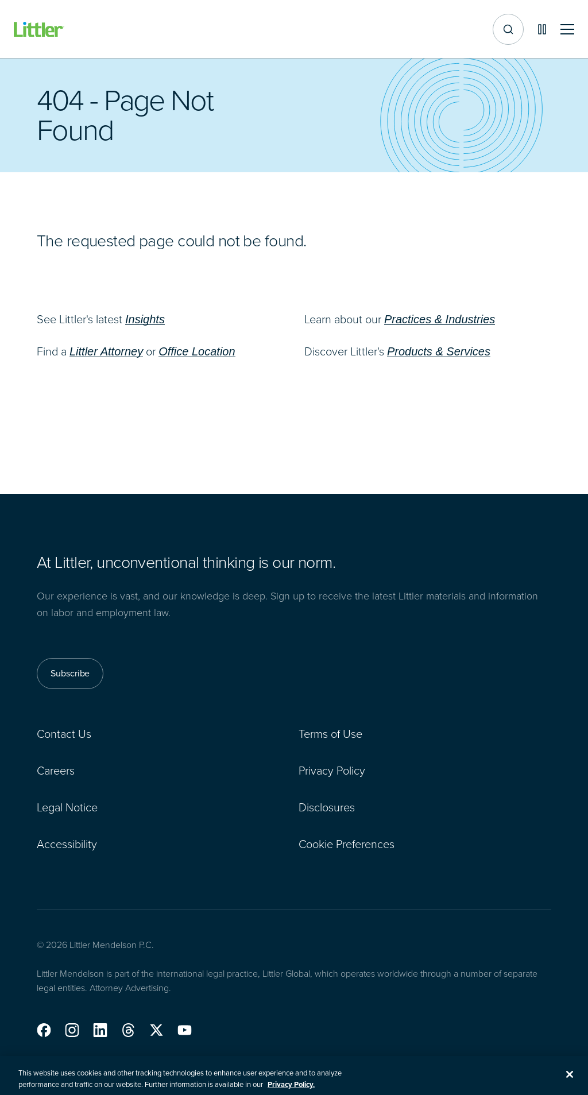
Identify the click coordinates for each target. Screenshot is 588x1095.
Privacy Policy (332, 771)
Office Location (196, 351)
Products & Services (438, 351)
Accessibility (67, 844)
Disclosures (327, 807)
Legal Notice (67, 807)
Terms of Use (330, 734)
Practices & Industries (439, 319)
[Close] (569, 1079)
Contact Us (64, 734)
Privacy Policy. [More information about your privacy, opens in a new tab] (291, 1089)
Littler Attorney (106, 351)
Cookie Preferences (346, 844)
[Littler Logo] (39, 29)
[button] (44, 1030)
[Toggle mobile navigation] (567, 29)
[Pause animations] (542, 29)
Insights (145, 319)
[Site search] (508, 29)
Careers (56, 771)
